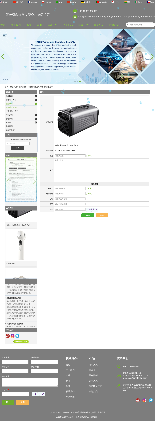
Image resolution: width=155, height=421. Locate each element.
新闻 (29, 25)
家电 (39, 25)
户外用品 (68, 25)
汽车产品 (21, 115)
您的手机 (35, 367)
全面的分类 (10, 130)
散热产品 (13, 87)
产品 (68, 375)
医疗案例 (9, 126)
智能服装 (21, 96)
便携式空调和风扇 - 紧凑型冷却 (18, 226)
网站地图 (70, 397)
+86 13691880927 (88, 11)
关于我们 (16, 25)
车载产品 (83, 25)
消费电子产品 (21, 100)
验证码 (5, 390)
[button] (75, 81)
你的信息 (6, 376)
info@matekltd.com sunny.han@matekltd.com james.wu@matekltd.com (116, 16)
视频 (68, 386)
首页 (2, 25)
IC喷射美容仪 (11, 264)
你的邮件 (35, 357)
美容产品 (52, 25)
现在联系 (21, 341)
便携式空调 (23, 87)
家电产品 (21, 119)
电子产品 (99, 25)
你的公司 (5, 367)
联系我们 (114, 25)
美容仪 (21, 122)
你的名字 (6, 357)
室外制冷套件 (11, 111)
